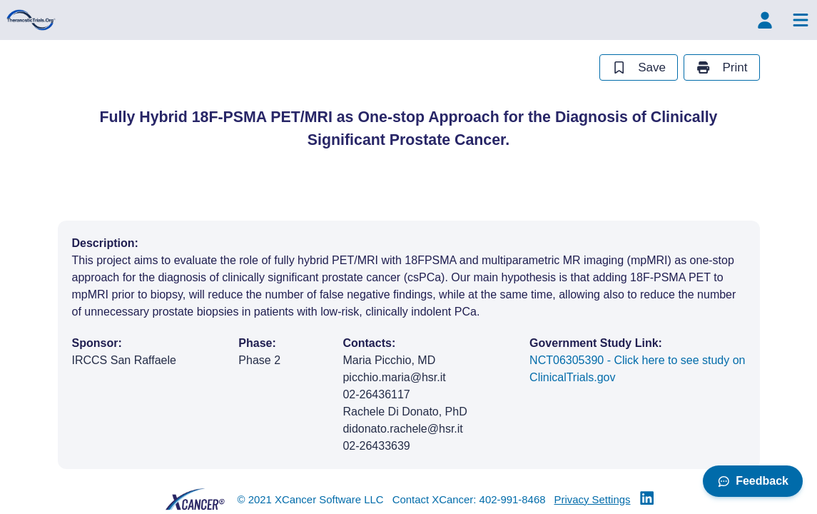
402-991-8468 (512, 499)
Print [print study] (721, 67)
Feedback (752, 481)
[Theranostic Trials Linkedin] (646, 499)
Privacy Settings (592, 499)
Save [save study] (639, 67)
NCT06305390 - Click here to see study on (637, 370)
